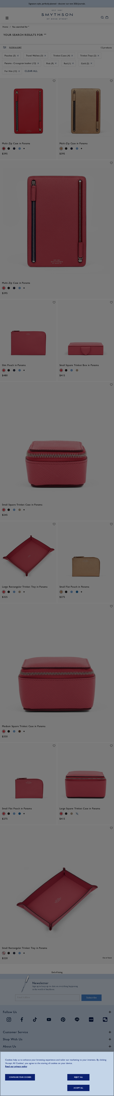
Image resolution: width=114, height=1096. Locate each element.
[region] (57, 1073)
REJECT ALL (78, 1077)
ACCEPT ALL (78, 1088)
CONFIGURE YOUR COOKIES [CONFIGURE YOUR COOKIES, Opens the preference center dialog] (20, 1077)
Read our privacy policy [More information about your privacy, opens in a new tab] (16, 1066)
